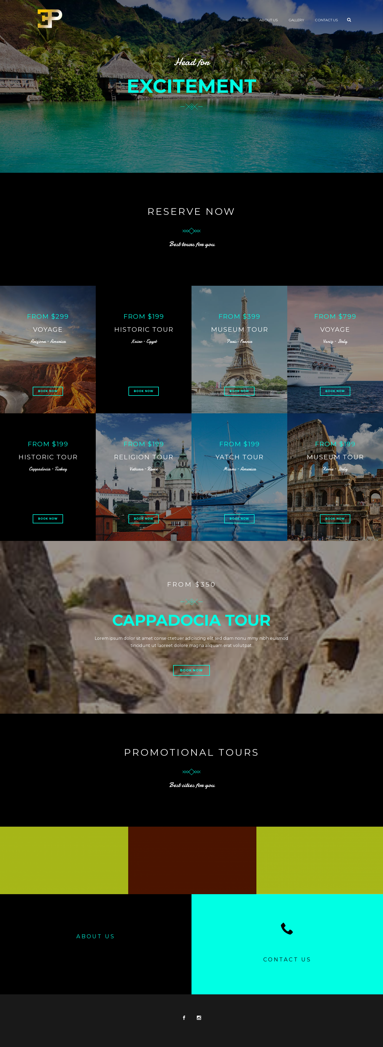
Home (243, 20)
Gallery (296, 20)
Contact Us (326, 20)
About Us (268, 20)
